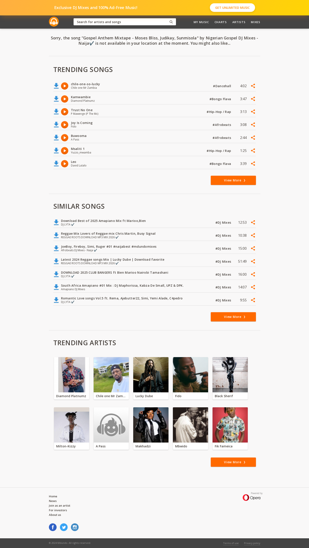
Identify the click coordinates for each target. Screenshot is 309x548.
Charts (221, 22)
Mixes (255, 22)
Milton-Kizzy (66, 446)
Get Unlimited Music (232, 8)
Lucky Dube (144, 396)
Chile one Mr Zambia (111, 396)
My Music (201, 22)
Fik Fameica (224, 446)
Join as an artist (59, 505)
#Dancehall (222, 86)
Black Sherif (224, 396)
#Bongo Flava (220, 99)
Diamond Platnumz (71, 396)
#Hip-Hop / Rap (219, 112)
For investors (58, 510)
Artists (239, 22)
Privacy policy (252, 543)
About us (55, 515)
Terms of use (231, 543)
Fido (178, 396)
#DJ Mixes (223, 222)
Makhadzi (143, 446)
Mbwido (181, 446)
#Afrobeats (222, 125)
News (53, 501)
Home (53, 496)
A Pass (100, 446)
